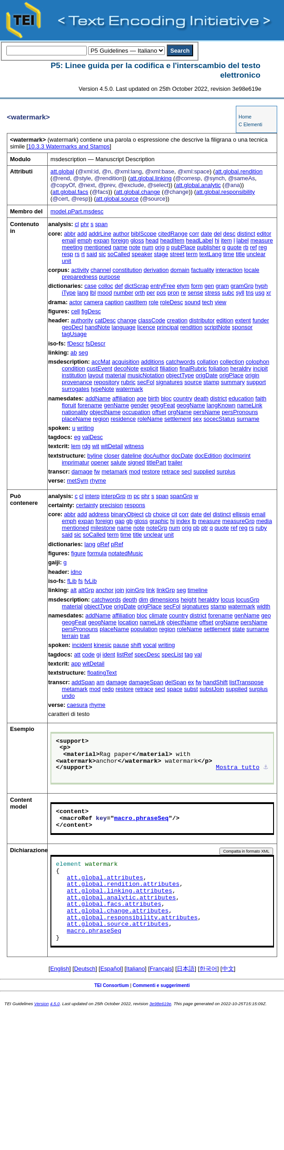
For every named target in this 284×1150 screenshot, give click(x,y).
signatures (169, 382)
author (121, 233)
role (153, 302)
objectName (105, 412)
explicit (149, 368)
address (99, 514)
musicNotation (145, 375)
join (119, 590)
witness (134, 446)
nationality (75, 412)
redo (108, 689)
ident (109, 654)
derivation (156, 270)
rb (245, 247)
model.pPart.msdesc (77, 211)
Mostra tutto (237, 768)
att (77, 654)
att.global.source (117, 198)
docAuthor (156, 455)
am (100, 682)
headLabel (199, 240)
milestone (102, 527)
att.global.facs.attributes (114, 904)
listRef (125, 654)
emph (84, 240)
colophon (257, 361)
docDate (182, 455)
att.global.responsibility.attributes (132, 918)
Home (245, 116)
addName (98, 398)
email (69, 240)
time (228, 254)
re (183, 292)
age (141, 398)
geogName (191, 405)
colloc (105, 285)
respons (135, 505)
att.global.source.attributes (118, 924)
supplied (204, 471)
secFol (145, 382)
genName (117, 405)
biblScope (143, 233)
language (124, 327)
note (134, 247)
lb (194, 521)
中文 (228, 968)
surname (248, 418)
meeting (72, 247)
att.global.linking (151, 178)
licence (146, 327)
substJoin (211, 689)
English (59, 968)
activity (80, 270)
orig (159, 247)
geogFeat (162, 405)
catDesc (105, 320)
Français (161, 968)
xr (268, 292)
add (82, 233)
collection (232, 361)
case (91, 285)
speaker (142, 254)
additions (152, 361)
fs (80, 580)
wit (96, 446)
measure (261, 240)
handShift (215, 682)
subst (191, 689)
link (150, 590)
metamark (114, 471)
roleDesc (171, 302)
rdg (86, 446)
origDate (207, 375)
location (128, 622)
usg (260, 292)
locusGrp (247, 599)
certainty (87, 505)
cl (77, 224)
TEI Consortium (111, 985)
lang (82, 292)
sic (102, 254)
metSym (77, 480)
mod (134, 471)
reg (263, 247)
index (183, 521)
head (151, 240)
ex (191, 682)
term (192, 254)
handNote (97, 327)
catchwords (180, 361)
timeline (198, 590)
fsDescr (95, 343)
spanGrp (181, 496)
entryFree (162, 285)
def (119, 285)
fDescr (75, 343)
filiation (169, 368)
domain (179, 270)
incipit (260, 368)
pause (121, 645)
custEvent (99, 368)
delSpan (175, 682)
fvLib (91, 580)
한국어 (208, 968)
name (120, 247)
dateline (131, 455)
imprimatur (75, 462)
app (76, 663)
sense (195, 292)
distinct (246, 233)
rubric (128, 382)
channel (100, 270)
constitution (127, 270)
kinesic (102, 645)
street (177, 254)
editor (264, 233)
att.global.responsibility (225, 191)
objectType (180, 375)
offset (159, 412)
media (264, 521)
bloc (166, 398)
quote (234, 247)
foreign (120, 240)
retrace (171, 471)
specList (172, 654)
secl (186, 471)
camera (93, 302)
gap (120, 521)
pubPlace (183, 247)
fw (97, 471)
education (241, 398)
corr (194, 233)
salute (118, 462)
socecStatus (219, 418)
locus (227, 599)
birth (153, 398)
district (218, 398)
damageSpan (146, 682)
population (144, 629)
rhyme (98, 480)
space (174, 689)
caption (114, 302)
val (198, 654)
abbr (70, 233)
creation (177, 320)
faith (260, 398)
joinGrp (135, 590)
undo (68, 695)
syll (240, 292)
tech (207, 302)
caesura (77, 704)
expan (102, 240)
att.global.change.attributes (118, 911)
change (126, 320)
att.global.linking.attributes (119, 891)
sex (197, 418)
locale (251, 270)
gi (98, 654)
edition (225, 320)
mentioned (97, 247)
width (263, 606)
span (101, 224)
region (101, 418)
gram (222, 285)
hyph (261, 285)
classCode (151, 320)
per (150, 292)
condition (73, 368)
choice (161, 514)
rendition (191, 327)
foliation (219, 368)
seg (83, 352)
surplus (226, 471)
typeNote (102, 388)
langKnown (221, 405)
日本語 (185, 968)
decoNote (126, 368)
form (197, 285)
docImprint (237, 455)
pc (137, 496)
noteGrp (156, 527)
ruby (261, 527)
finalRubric (193, 368)
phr (84, 224)
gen (209, 285)
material (115, 375)
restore (151, 471)
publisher (209, 247)
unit (66, 260)
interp (92, 496)
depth (130, 599)
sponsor (242, 327)
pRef (117, 544)
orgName (180, 412)
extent (243, 320)
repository (106, 382)
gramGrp (242, 285)
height (189, 599)
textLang (210, 254)
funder (261, 320)
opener (100, 462)
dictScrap (137, 285)
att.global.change (138, 191)
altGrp (86, 590)
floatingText (102, 672)
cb (148, 514)
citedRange (173, 233)
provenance (77, 382)
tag (188, 654)
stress (212, 292)
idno (76, 571)
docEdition (208, 455)
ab (73, 352)
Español (110, 968)
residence (123, 418)
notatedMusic (125, 553)
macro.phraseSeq (141, 818)
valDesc (92, 437)
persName (206, 412)
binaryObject (127, 514)
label (242, 240)
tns (250, 292)
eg (77, 437)
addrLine (100, 233)
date (206, 233)
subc (228, 292)
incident (82, 645)
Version (41, 1003)
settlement (177, 418)
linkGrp (165, 590)
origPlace (231, 375)
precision (111, 505)
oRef (103, 544)
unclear (255, 254)
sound (192, 302)
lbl (93, 292)
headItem (172, 240)
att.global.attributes (105, 878)
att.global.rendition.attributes (123, 884)
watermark (129, 388)
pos (161, 292)
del (217, 233)
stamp (211, 382)
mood (104, 292)
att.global (62, 171)
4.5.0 (55, 1003)
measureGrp (238, 521)
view (220, 302)
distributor (201, 320)
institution (74, 375)
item (226, 240)
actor (75, 302)
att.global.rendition (239, 171)
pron (173, 292)
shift (135, 645)
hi (217, 240)
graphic (159, 521)
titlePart (156, 462)
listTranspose (246, 682)
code (88, 654)
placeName (76, 418)
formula (97, 553)
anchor (105, 590)
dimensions (164, 599)
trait (85, 635)
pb (196, 527)
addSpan (83, 682)
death (201, 398)
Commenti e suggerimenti (161, 985)
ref (253, 247)
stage (161, 254)
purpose (109, 276)
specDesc (147, 654)
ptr (204, 527)
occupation (136, 412)
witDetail (112, 446)
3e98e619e (160, 1003)
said (91, 254)
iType (69, 292)
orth (140, 292)
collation (207, 361)
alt (73, 590)
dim (143, 599)
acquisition (125, 361)
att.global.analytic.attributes (121, 898)
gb (129, 521)
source (193, 382)
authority (82, 320)
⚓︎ (266, 768)
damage (81, 471)
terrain (70, 635)
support (256, 382)
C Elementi (250, 124)
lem (76, 446)
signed (136, 462)
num (148, 247)
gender (140, 405)
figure (78, 553)
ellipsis (241, 514)
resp (67, 254)
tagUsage (74, 334)
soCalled (118, 254)
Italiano (135, 968)
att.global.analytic (198, 185)
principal (168, 327)
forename (90, 405)
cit (174, 514)
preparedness (79, 276)
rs (77, 254)
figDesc (91, 311)
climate (158, 615)
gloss (137, 240)
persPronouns (240, 412)
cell (75, 311)
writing (85, 427)
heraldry (240, 368)
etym (183, 285)
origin (252, 375)
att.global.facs (70, 191)
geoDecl (72, 327)
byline (94, 455)
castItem (136, 302)
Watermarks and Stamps (69, 146)
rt (83, 254)
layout (96, 375)
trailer (175, 462)
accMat (100, 361)
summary (233, 382)
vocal (150, 645)
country (182, 398)
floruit (69, 405)
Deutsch (84, 968)
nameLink (250, 405)
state (238, 629)
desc (229, 233)
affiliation (123, 398)
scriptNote (217, 327)
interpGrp (113, 496)
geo (266, 615)
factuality (202, 270)
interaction (229, 270)
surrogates (75, 388)
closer (112, 455)
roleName (150, 418)
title (240, 254)
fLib (72, 580)
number (123, 292)
